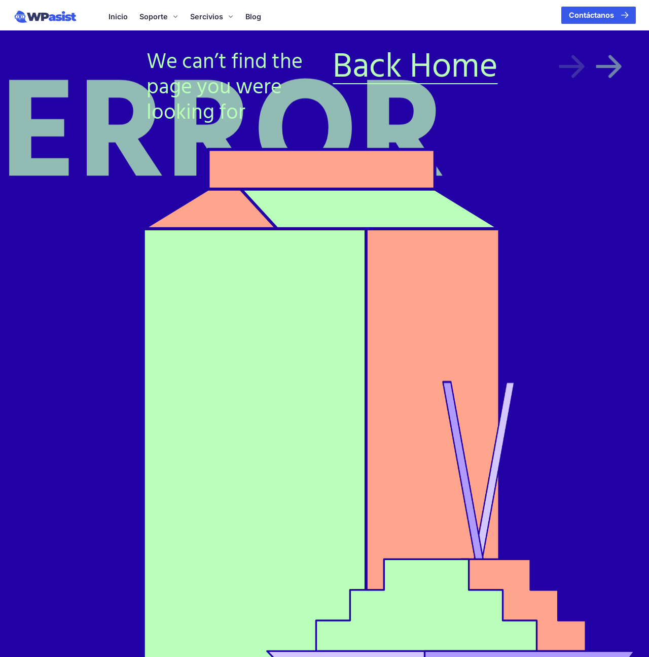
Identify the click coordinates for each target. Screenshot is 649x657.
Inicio (118, 16)
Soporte (158, 17)
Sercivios (212, 17)
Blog (253, 16)
